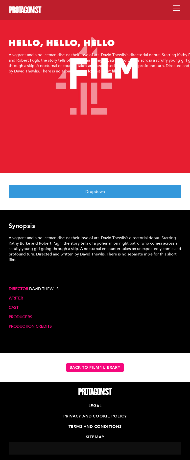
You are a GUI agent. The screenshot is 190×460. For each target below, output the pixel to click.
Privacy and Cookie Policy (95, 416)
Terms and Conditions (95, 426)
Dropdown (95, 191)
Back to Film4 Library (95, 367)
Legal (95, 406)
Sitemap (95, 437)
